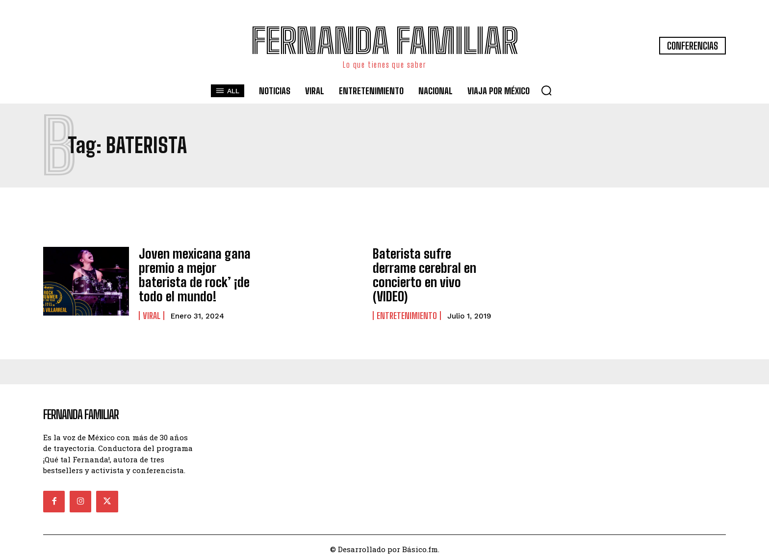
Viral (151, 310)
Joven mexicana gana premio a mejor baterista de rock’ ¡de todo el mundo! (196, 272)
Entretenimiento (407, 304)
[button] (546, 90)
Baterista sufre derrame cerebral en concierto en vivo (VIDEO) (429, 272)
